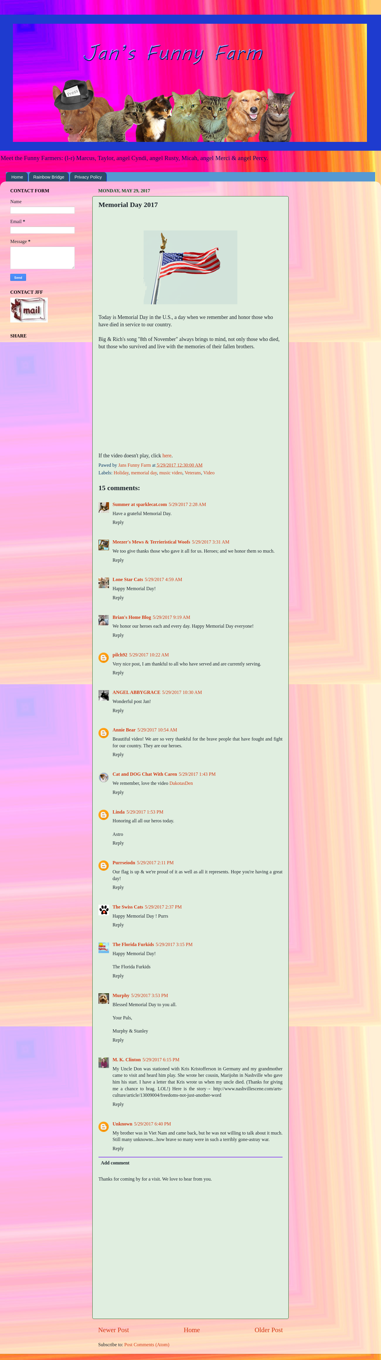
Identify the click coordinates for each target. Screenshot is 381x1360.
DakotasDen (181, 783)
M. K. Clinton (127, 1059)
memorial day (144, 473)
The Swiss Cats (128, 907)
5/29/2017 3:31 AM (210, 542)
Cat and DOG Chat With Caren (145, 774)
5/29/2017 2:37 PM (163, 907)
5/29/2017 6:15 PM (160, 1059)
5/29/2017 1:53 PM (144, 812)
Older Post (269, 1330)
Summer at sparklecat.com (140, 504)
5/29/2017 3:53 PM (149, 995)
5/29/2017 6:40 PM (152, 1124)
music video (170, 473)
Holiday (121, 473)
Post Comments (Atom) (146, 1344)
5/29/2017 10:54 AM (157, 730)
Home (17, 176)
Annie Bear (124, 730)
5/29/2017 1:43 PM (197, 774)
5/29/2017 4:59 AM (163, 579)
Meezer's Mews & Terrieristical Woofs (151, 542)
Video (209, 473)
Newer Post (113, 1330)
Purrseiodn (124, 862)
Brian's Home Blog (132, 617)
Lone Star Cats (128, 579)
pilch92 (120, 655)
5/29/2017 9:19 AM (171, 617)
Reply (118, 522)
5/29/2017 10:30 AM (182, 692)
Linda (119, 812)
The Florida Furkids (133, 944)
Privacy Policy (88, 176)
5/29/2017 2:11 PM (155, 862)
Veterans (193, 473)
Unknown (122, 1124)
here (166, 456)
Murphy (121, 995)
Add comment (115, 1163)
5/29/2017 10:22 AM (149, 655)
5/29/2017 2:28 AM (187, 504)
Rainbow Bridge (48, 176)
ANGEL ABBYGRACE (136, 692)
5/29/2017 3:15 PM (174, 944)
